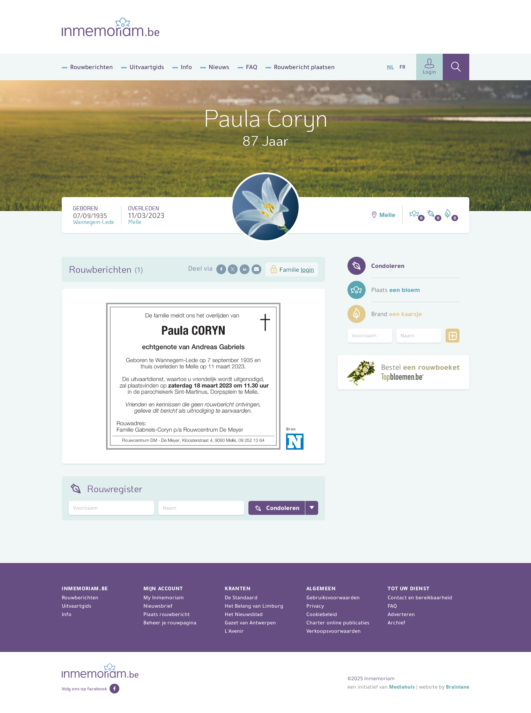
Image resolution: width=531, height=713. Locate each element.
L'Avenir (234, 631)
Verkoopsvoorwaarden (333, 631)
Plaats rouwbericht (166, 614)
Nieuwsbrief (158, 606)
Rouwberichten (91, 66)
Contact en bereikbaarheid (420, 597)
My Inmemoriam (163, 597)
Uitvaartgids (146, 66)
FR (402, 67)
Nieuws (219, 66)
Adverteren (401, 614)
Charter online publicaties (337, 622)
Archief (396, 622)
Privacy (315, 606)
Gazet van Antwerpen (250, 622)
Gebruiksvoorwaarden (333, 597)
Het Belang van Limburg (254, 606)
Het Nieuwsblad (244, 614)
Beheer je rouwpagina (169, 622)
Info (186, 66)
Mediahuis (402, 687)
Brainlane (457, 687)
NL (390, 67)
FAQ (251, 66)
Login (429, 67)
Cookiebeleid (321, 614)
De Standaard (241, 597)
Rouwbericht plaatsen (304, 66)
